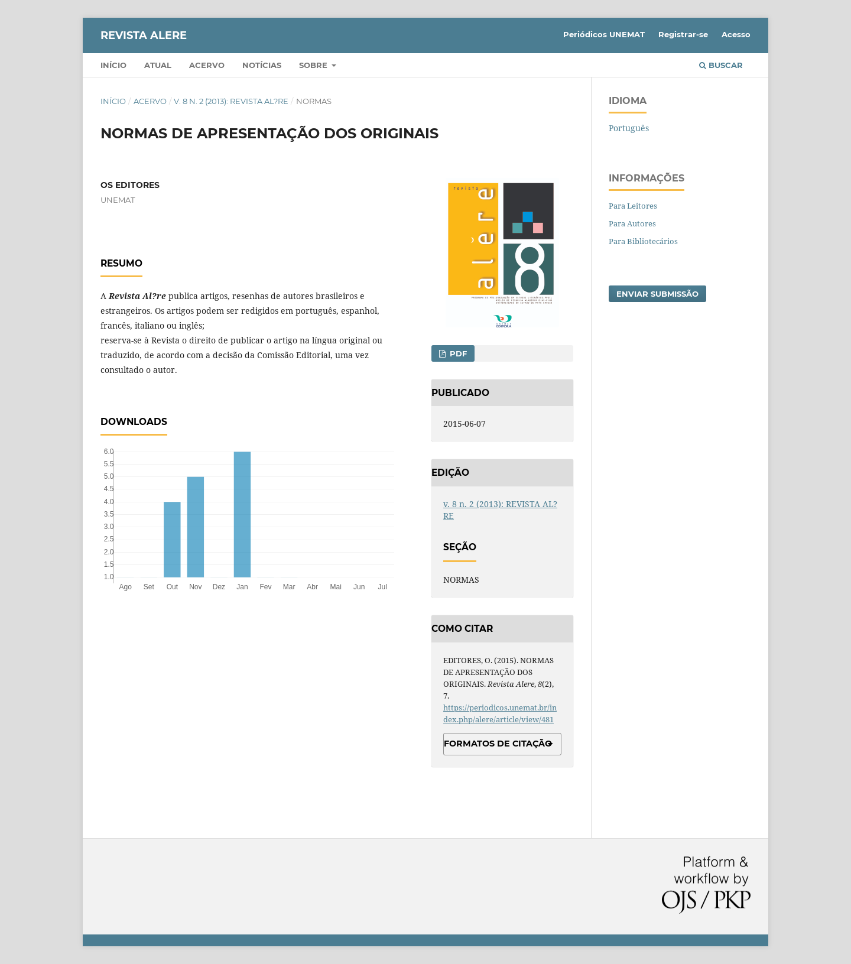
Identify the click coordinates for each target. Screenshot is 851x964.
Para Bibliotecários (643, 241)
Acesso (736, 34)
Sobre (314, 65)
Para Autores (632, 223)
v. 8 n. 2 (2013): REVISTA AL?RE (231, 101)
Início (113, 65)
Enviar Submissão (657, 293)
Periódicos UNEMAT (604, 34)
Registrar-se (683, 34)
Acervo (207, 65)
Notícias (261, 65)
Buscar (721, 65)
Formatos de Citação (498, 743)
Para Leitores (633, 205)
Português (629, 128)
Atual (157, 65)
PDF (457, 353)
